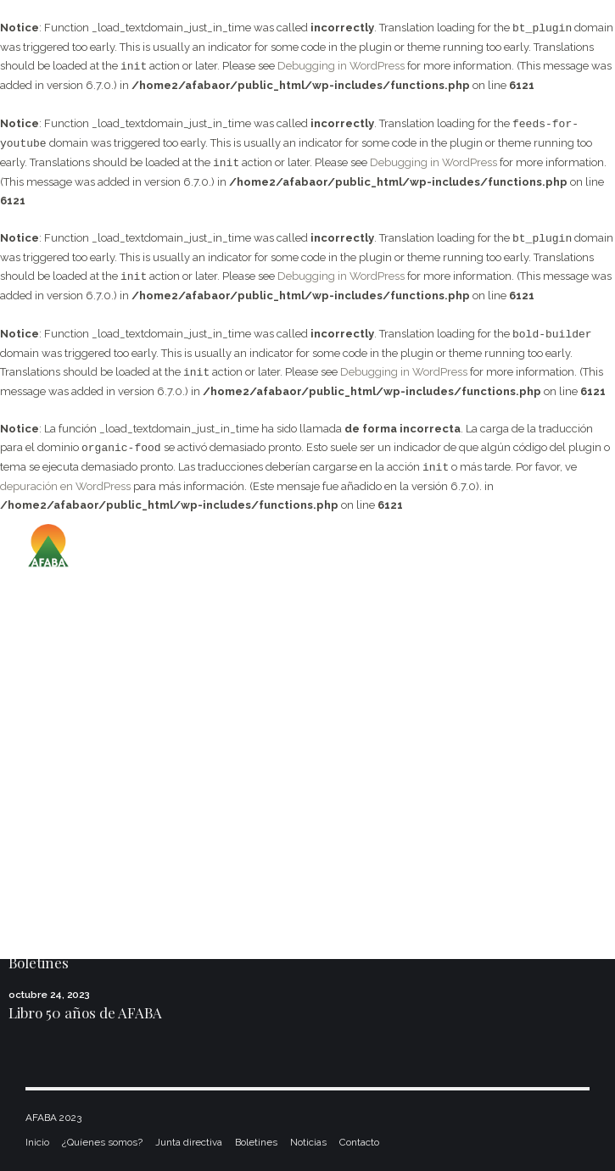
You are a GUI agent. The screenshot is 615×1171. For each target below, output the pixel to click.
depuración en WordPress (65, 486)
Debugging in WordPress (341, 66)
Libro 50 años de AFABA (85, 1012)
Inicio (37, 1142)
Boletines (38, 962)
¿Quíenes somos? (102, 1142)
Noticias (308, 1142)
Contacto (359, 1142)
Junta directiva (188, 1142)
